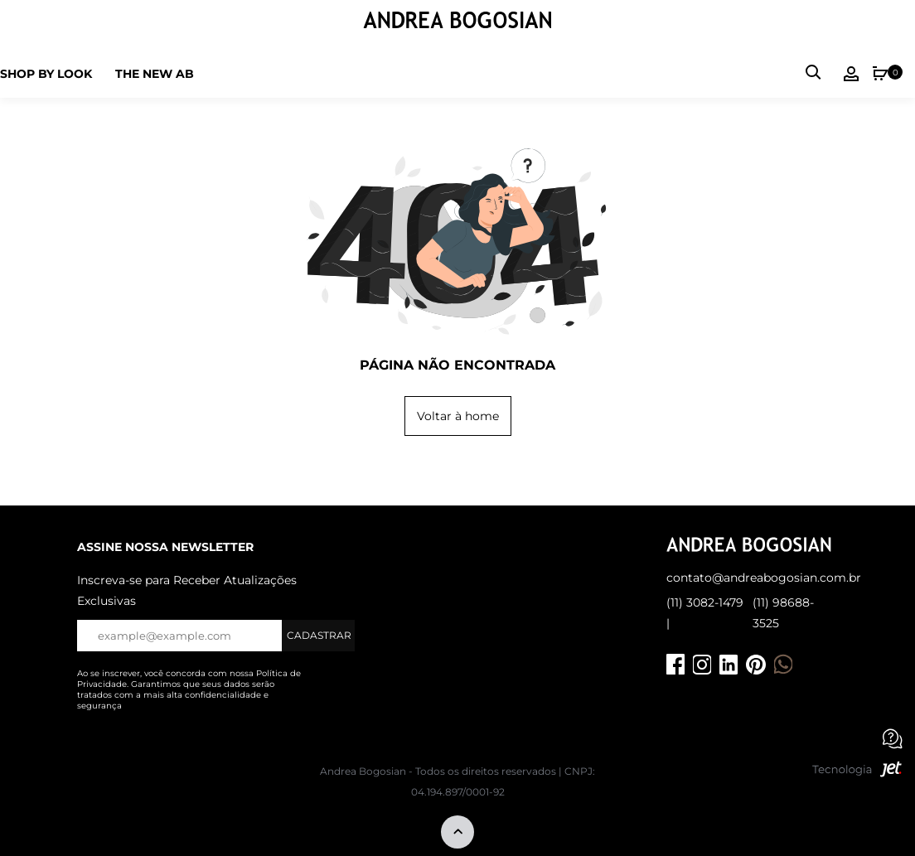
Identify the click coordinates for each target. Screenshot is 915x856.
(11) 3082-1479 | (704, 613)
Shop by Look (46, 73)
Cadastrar (319, 635)
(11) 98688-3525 (783, 613)
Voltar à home (458, 416)
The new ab (154, 73)
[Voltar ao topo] (457, 833)
